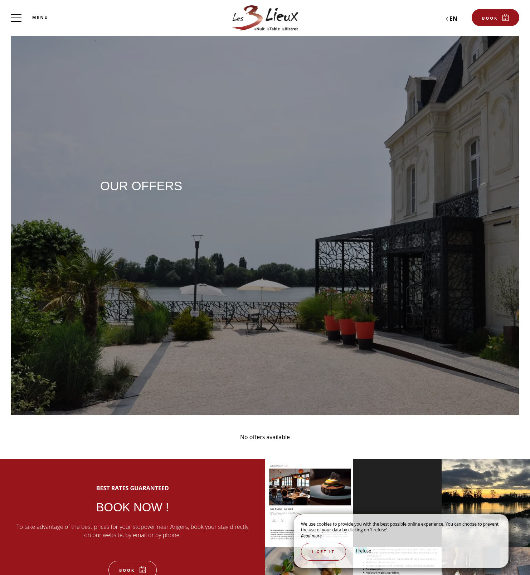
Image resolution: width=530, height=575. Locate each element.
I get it (323, 551)
